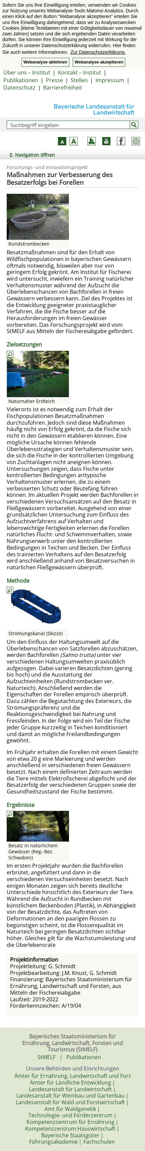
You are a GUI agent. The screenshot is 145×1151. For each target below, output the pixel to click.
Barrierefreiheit (62, 87)
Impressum (109, 80)
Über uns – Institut (26, 72)
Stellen (79, 80)
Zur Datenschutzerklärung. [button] (98, 52)
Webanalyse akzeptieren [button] (99, 62)
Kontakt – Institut (79, 72)
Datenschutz (19, 87)
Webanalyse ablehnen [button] (45, 62)
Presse (54, 80)
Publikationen (20, 80)
